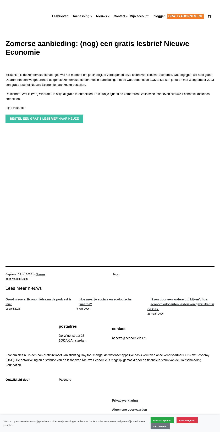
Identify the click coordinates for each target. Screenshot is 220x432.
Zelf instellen (160, 426)
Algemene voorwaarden (129, 409)
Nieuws (40, 274)
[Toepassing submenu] (91, 16)
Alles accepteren (162, 420)
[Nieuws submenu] (109, 16)
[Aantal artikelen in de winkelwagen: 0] (209, 16)
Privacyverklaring (125, 400)
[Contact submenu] (127, 16)
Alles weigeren (187, 420)
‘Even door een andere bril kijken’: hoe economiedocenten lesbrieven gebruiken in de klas (180, 304)
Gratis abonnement (185, 16)
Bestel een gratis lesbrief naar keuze (44, 118)
